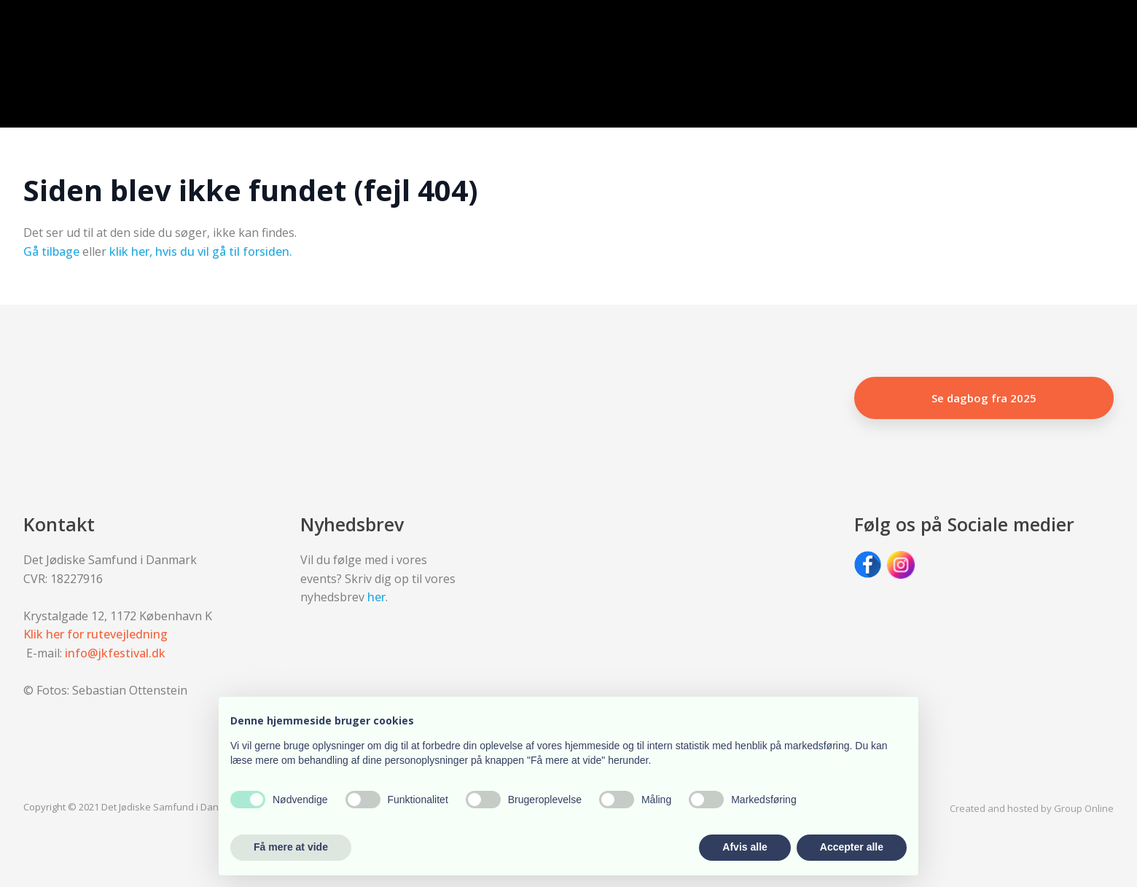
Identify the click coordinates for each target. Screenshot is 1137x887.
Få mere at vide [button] (291, 847)
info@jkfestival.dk (115, 653)
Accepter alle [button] (851, 847)
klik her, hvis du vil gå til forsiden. (200, 251)
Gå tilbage (51, 251)
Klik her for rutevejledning (95, 634)
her (376, 597)
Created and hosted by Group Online (1032, 808)
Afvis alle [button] (744, 847)
